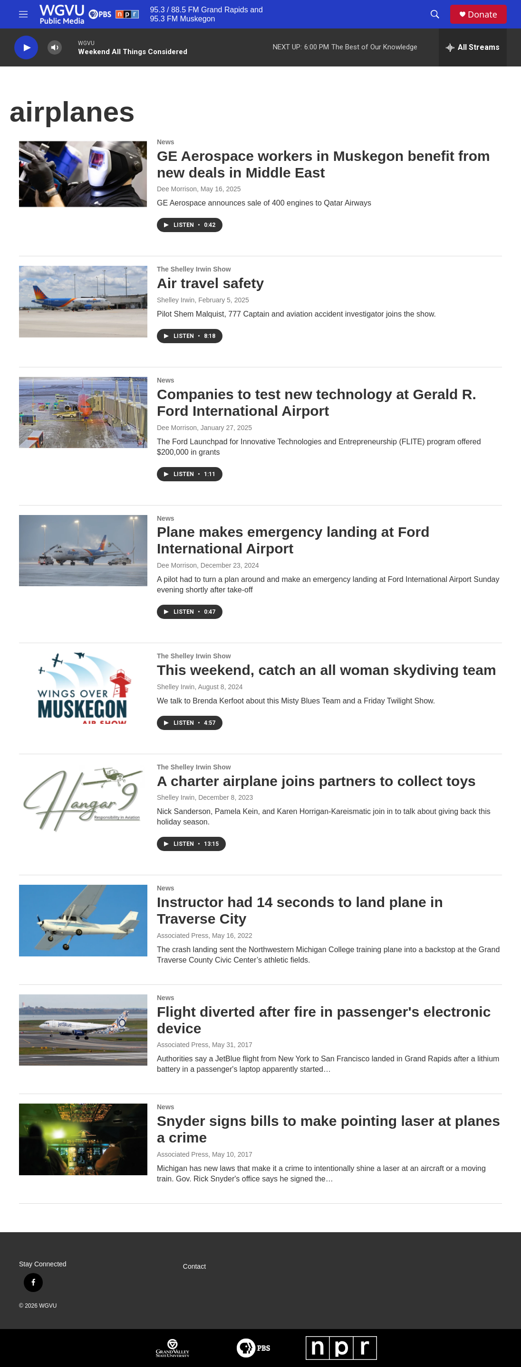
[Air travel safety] (83, 301)
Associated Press (182, 935)
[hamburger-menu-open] (23, 14)
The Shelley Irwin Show (194, 269)
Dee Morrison (177, 189)
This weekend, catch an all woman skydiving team (326, 670)
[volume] (55, 47)
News (165, 142)
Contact (194, 1266)
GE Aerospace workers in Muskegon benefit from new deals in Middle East (323, 164)
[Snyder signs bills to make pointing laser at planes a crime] (83, 1139)
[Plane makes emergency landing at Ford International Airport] (83, 550)
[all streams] (473, 47)
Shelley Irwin (175, 300)
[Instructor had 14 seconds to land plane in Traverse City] (83, 920)
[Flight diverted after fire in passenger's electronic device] (83, 1030)
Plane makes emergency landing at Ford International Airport (293, 540)
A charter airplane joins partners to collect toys (316, 781)
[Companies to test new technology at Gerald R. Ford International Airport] (83, 412)
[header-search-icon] (435, 14)
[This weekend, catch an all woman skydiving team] (83, 688)
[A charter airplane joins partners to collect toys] (83, 799)
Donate (482, 14)
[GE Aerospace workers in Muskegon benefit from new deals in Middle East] (83, 174)
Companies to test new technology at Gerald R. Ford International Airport (316, 402)
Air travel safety (210, 283)
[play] (26, 47)
